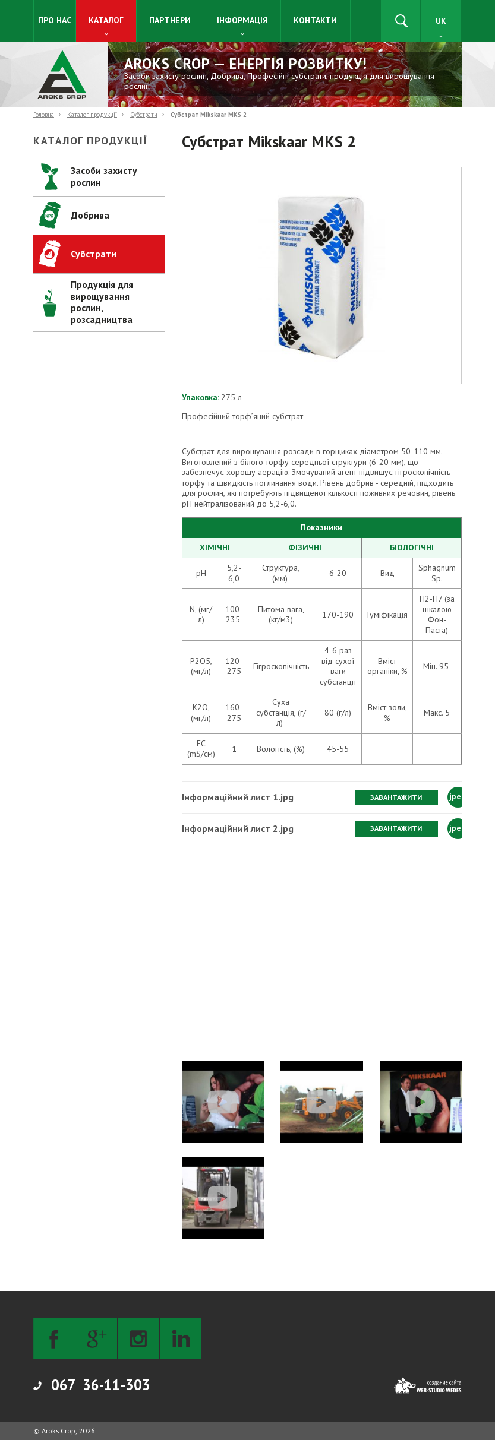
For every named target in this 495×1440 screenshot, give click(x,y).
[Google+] (96, 1338)
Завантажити (396, 797)
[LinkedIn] (180, 1338)
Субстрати (143, 114)
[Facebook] (54, 1338)
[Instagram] (138, 1338)
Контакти (315, 20)
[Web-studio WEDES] (427, 1385)
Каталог (106, 20)
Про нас (54, 20)
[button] (322, 275)
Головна (43, 114)
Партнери (170, 20)
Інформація (242, 20)
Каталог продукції (92, 114)
